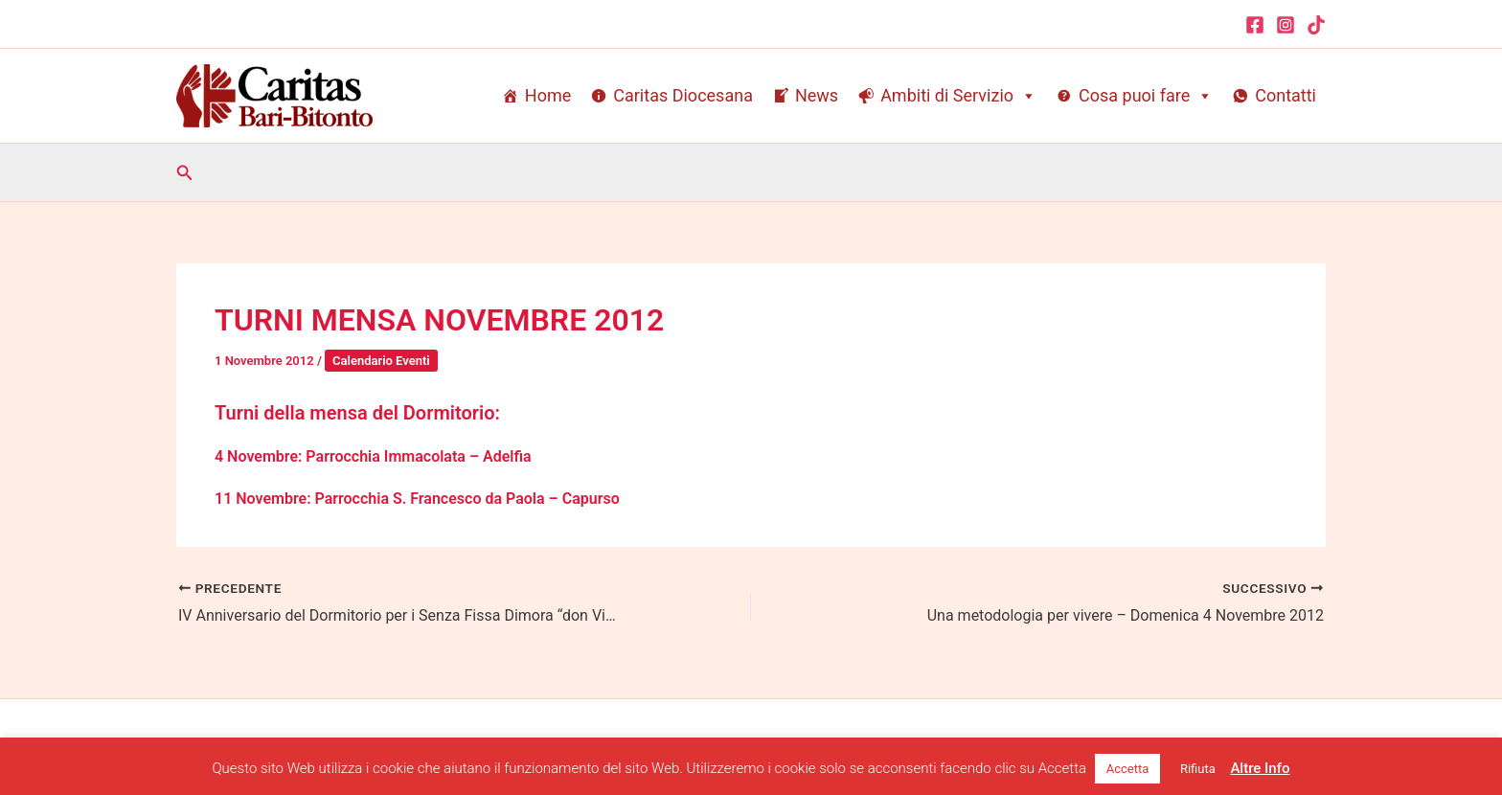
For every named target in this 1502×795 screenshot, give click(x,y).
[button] (184, 173)
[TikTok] (1316, 24)
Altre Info (1259, 768)
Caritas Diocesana (683, 95)
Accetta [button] (1127, 768)
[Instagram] (1285, 24)
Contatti (1285, 95)
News (816, 95)
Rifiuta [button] (1198, 768)
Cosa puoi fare (1146, 96)
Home (548, 95)
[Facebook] (1254, 24)
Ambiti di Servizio (958, 96)
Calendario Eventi (381, 360)
